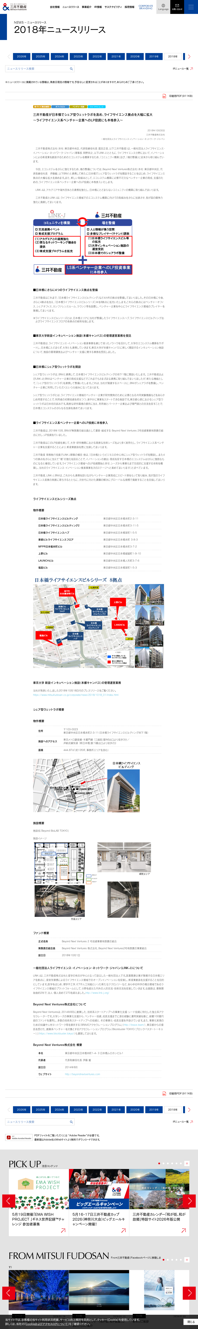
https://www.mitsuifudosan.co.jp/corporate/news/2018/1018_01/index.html (75, 694)
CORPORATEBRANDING (146, 7)
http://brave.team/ (134, 1024)
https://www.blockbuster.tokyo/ (56, 1033)
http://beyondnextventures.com (82, 1074)
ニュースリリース (70, 7)
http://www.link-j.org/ (97, 992)
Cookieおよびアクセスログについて (47, 1324)
